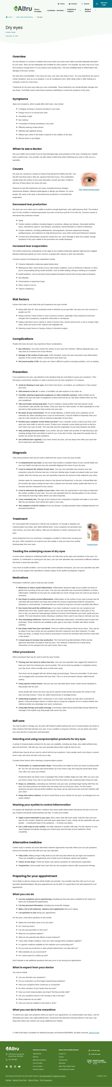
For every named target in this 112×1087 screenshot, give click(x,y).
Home (9, 17)
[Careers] (73, 4)
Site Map (8, 1080)
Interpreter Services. (59, 1076)
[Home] (61, 4)
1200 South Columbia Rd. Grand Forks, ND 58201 (16, 1055)
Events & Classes (38, 1069)
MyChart (35, 1057)
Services (59, 10)
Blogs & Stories (96, 10)
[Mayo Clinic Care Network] (96, 1060)
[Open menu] (63, 10)
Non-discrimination (45, 1076)
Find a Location (37, 1066)
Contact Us (62, 1053)
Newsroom (62, 1063)
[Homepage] (12, 1050)
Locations (47, 10)
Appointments (37, 1053)
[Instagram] (15, 1067)
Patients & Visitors (76, 10)
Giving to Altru (63, 1060)
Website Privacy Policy (20, 1080)
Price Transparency (46, 1080)
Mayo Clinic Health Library (24, 17)
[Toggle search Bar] (85, 4)
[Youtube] (19, 1067)
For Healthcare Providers (66, 1069)
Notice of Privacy (33, 1080)
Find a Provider (33, 10)
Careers (61, 1057)
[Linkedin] (11, 1067)
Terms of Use (94, 1033)
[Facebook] (7, 1067)
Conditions (11, 32)
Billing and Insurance (39, 1060)
